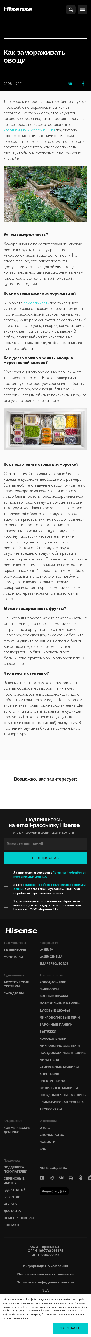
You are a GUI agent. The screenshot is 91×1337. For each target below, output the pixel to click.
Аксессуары (51, 1109)
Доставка (12, 1211)
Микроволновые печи (60, 1017)
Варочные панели (56, 1024)
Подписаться (45, 858)
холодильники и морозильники (29, 130)
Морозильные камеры (60, 1003)
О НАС (45, 1127)
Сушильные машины (59, 1088)
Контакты (12, 1225)
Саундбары (14, 993)
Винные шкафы (54, 996)
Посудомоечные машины (63, 1053)
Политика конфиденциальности (45, 1282)
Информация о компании (45, 1266)
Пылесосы (49, 989)
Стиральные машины (59, 1067)
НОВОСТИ (47, 1142)
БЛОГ (44, 1149)
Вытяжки (48, 1031)
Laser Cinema (51, 956)
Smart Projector (54, 964)
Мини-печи (49, 1060)
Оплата (10, 1204)
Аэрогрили (49, 1074)
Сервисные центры (14, 1180)
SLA (45, 1290)
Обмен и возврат (19, 1218)
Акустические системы (16, 984)
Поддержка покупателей (15, 1169)
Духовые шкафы (55, 1010)
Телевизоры (15, 949)
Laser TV (46, 949)
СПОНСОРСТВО (52, 1135)
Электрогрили (52, 1081)
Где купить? (14, 1190)
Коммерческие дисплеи (17, 1130)
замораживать (36, 303)
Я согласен (70, 1328)
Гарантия (12, 1197)
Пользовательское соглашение (45, 1274)
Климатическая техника (62, 1102)
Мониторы (13, 956)
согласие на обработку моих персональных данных (50, 886)
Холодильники (53, 982)
